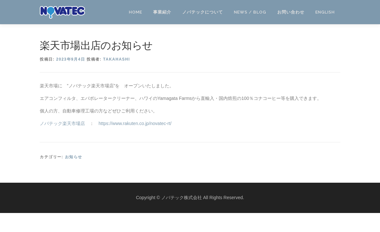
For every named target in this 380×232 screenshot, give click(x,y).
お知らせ (73, 157)
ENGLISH (325, 12)
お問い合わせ (290, 12)
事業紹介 (162, 12)
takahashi (116, 59)
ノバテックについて (202, 12)
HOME (135, 12)
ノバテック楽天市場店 (62, 123)
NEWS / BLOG (250, 12)
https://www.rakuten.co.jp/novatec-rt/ (135, 123)
